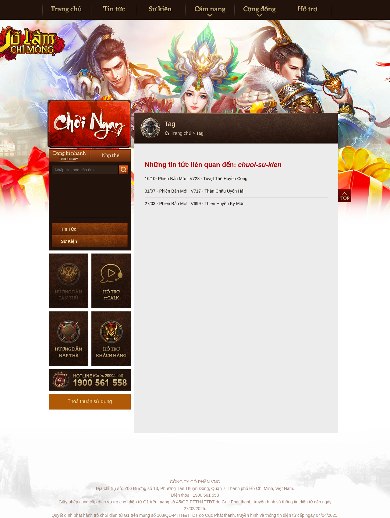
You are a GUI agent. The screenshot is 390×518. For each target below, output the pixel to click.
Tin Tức (68, 229)
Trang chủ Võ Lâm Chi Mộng (79, 52)
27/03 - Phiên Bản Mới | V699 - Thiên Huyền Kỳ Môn (194, 203)
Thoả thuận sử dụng (90, 401)
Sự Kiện (69, 241)
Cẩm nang (209, 10)
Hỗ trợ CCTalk (111, 281)
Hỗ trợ (307, 10)
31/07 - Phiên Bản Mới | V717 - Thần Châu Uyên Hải (194, 191)
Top (344, 195)
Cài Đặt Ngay (89, 124)
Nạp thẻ (110, 155)
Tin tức (114, 10)
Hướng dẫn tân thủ (68, 281)
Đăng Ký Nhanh (69, 155)
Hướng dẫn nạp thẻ (68, 338)
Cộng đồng (258, 10)
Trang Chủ (66, 10)
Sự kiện (161, 10)
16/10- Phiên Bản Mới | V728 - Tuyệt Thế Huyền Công (196, 178)
